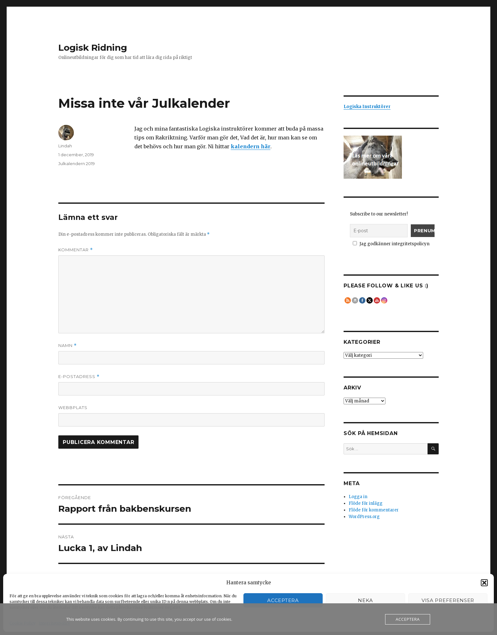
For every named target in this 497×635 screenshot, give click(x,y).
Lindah (65, 145)
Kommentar (75, 250)
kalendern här (250, 146)
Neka (365, 600)
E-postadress (79, 376)
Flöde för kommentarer (374, 510)
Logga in (358, 496)
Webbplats (72, 407)
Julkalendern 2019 (76, 163)
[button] (484, 583)
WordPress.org (364, 516)
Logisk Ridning (92, 47)
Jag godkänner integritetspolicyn (391, 244)
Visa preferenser (448, 600)
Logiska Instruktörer (367, 106)
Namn (67, 345)
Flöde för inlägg (366, 503)
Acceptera (283, 600)
